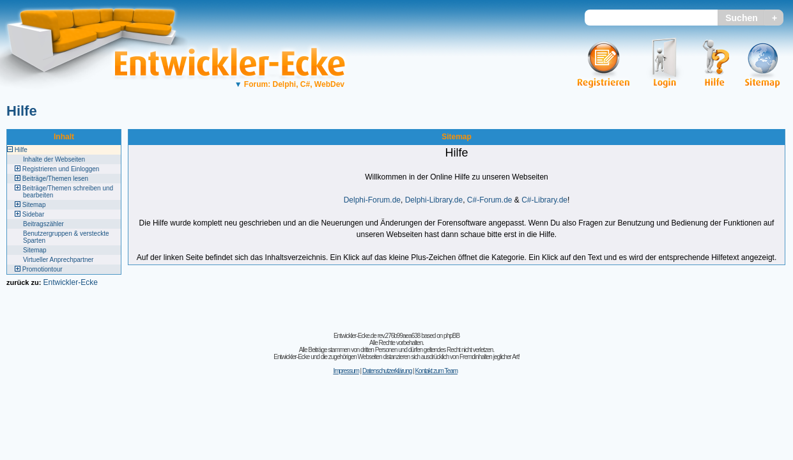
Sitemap (34, 204)
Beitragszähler (43, 223)
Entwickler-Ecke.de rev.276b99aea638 (377, 335)
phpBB (451, 335)
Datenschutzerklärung (387, 370)
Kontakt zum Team (436, 370)
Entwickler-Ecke (70, 282)
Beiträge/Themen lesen (55, 178)
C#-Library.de (544, 199)
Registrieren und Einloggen (61, 168)
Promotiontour (42, 269)
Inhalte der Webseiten (54, 159)
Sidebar (33, 214)
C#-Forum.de (489, 199)
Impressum (345, 370)
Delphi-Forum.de (372, 199)
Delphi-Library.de (434, 199)
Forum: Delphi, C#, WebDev (289, 84)
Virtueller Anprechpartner (58, 259)
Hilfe (21, 111)
